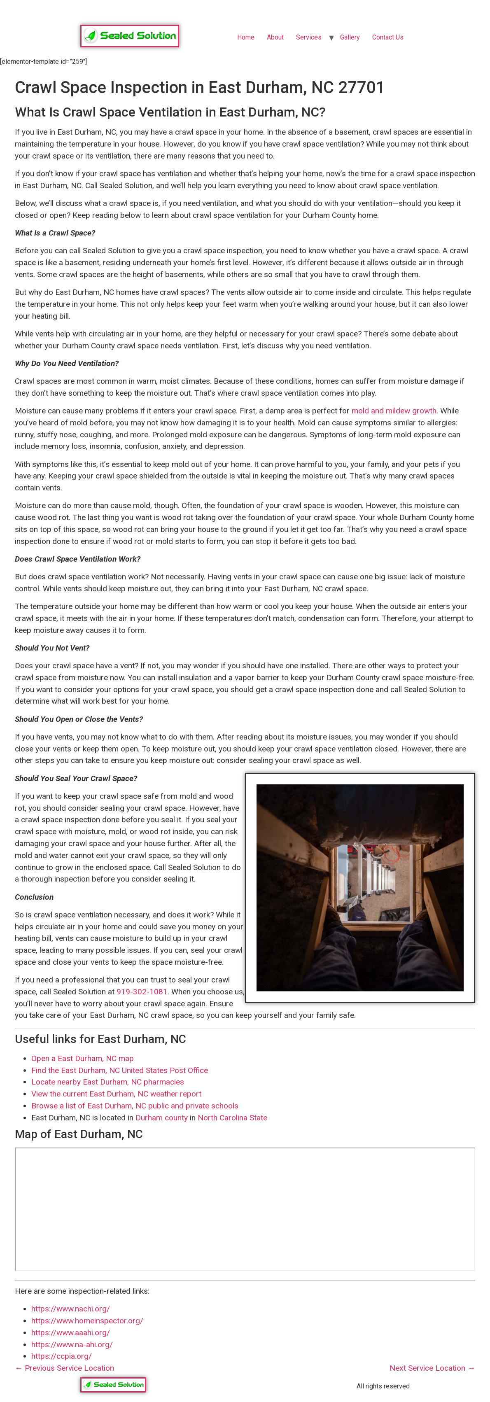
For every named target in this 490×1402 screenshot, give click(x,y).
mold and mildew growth (394, 410)
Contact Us (388, 37)
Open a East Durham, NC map (82, 1058)
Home (245, 37)
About (275, 37)
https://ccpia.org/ (61, 1356)
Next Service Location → (432, 1368)
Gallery (350, 37)
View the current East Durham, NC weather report (116, 1094)
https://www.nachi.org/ (70, 1308)
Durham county (161, 1117)
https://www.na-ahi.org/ (72, 1344)
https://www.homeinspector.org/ (87, 1320)
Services (309, 37)
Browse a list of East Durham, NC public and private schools (134, 1105)
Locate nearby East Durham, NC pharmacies (107, 1082)
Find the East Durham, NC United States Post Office (119, 1070)
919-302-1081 (142, 991)
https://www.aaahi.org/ (70, 1332)
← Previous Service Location (64, 1368)
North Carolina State (232, 1117)
